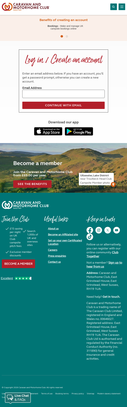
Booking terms (62, 393)
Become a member (18, 264)
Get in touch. (111, 297)
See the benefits (32, 184)
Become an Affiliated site (63, 234)
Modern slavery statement (109, 393)
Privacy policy (78, 393)
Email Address (32, 88)
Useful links (56, 221)
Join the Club (15, 221)
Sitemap (90, 393)
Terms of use (46, 393)
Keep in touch (100, 221)
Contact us (54, 261)
